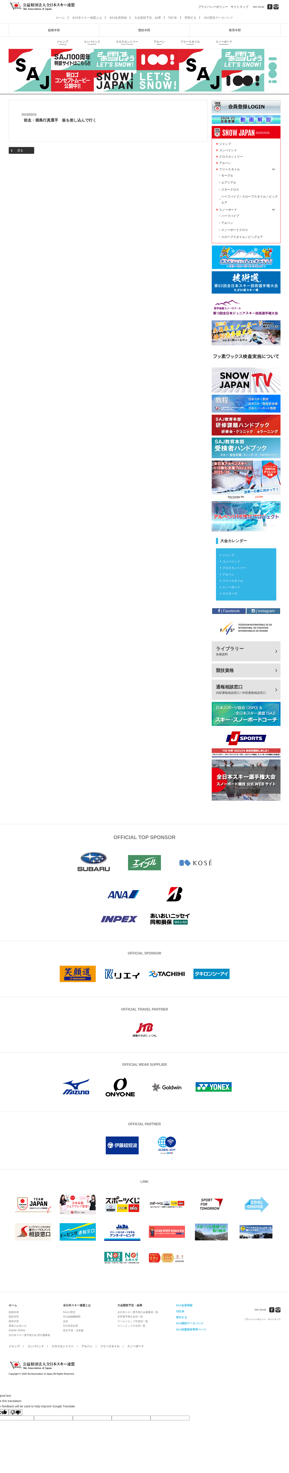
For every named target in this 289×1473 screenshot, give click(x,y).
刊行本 (172, 17)
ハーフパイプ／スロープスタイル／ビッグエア (249, 199)
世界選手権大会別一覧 (130, 1316)
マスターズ (229, 593)
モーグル (227, 175)
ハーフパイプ (230, 216)
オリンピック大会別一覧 (131, 1325)
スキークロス (230, 189)
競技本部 (144, 30)
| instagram (263, 611)
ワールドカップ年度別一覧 (132, 1321)
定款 (65, 1321)
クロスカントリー (127, 42)
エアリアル (228, 182)
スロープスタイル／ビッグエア (242, 237)
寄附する (190, 17)
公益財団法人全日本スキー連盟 (43, 1365)
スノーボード (224, 42)
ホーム (60, 17)
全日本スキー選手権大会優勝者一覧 (137, 1312)
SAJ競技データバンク (218, 17)
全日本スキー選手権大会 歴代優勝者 (29, 1335)
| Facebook (229, 611)
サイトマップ (239, 6)
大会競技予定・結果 (147, 17)
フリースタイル (190, 42)
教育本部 (235, 30)
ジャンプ (62, 42)
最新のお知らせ (18, 1325)
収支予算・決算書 (73, 1330)
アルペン (159, 42)
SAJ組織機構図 (71, 1316)
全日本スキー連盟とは (87, 17)
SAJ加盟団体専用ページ (191, 1329)
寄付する (181, 1317)
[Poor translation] (15, 1412)
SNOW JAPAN (17, 1330)
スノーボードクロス (234, 230)
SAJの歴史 (69, 1312)
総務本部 (54, 30)
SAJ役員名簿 (70, 1325)
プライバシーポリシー (213, 6)
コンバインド (92, 42)
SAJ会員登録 (118, 17)
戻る (20, 150)
